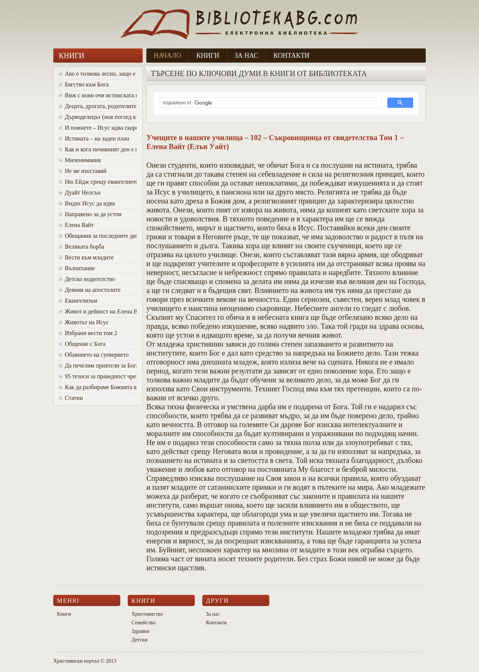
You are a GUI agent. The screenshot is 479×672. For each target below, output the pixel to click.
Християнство (147, 614)
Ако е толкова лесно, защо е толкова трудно (97, 73)
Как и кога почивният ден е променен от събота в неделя (97, 149)
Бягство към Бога (83, 84)
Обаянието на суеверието (93, 354)
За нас (246, 55)
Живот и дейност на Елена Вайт (97, 311)
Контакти (291, 55)
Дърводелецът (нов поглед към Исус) (97, 117)
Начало (167, 55)
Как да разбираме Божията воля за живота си (97, 387)
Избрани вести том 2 (87, 333)
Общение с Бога (81, 344)
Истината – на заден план (93, 138)
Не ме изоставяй (82, 171)
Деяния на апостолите (89, 290)
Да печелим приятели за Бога (97, 365)
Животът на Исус (83, 322)
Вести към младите (86, 257)
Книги (207, 55)
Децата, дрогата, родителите (97, 106)
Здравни (140, 631)
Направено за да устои (89, 214)
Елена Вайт (76, 225)
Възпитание (76, 268)
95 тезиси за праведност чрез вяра (97, 376)
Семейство (143, 622)
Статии (70, 398)
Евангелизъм (77, 300)
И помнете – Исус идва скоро (97, 127)
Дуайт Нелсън (79, 192)
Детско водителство (86, 279)
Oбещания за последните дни (97, 236)
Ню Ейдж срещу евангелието (97, 182)
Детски (139, 640)
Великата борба (81, 246)
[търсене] (270, 103)
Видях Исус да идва (86, 203)
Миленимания (79, 160)
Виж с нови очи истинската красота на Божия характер (97, 95)
